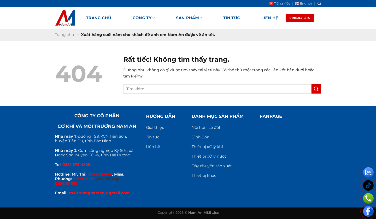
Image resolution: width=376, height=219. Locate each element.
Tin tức (231, 18)
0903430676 (100, 174)
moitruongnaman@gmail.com (99, 193)
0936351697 (66, 183)
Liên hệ (269, 18)
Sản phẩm (189, 18)
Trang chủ (98, 18)
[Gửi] (316, 89)
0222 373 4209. (76, 164)
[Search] (319, 3)
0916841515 (84, 179)
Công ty (144, 18)
